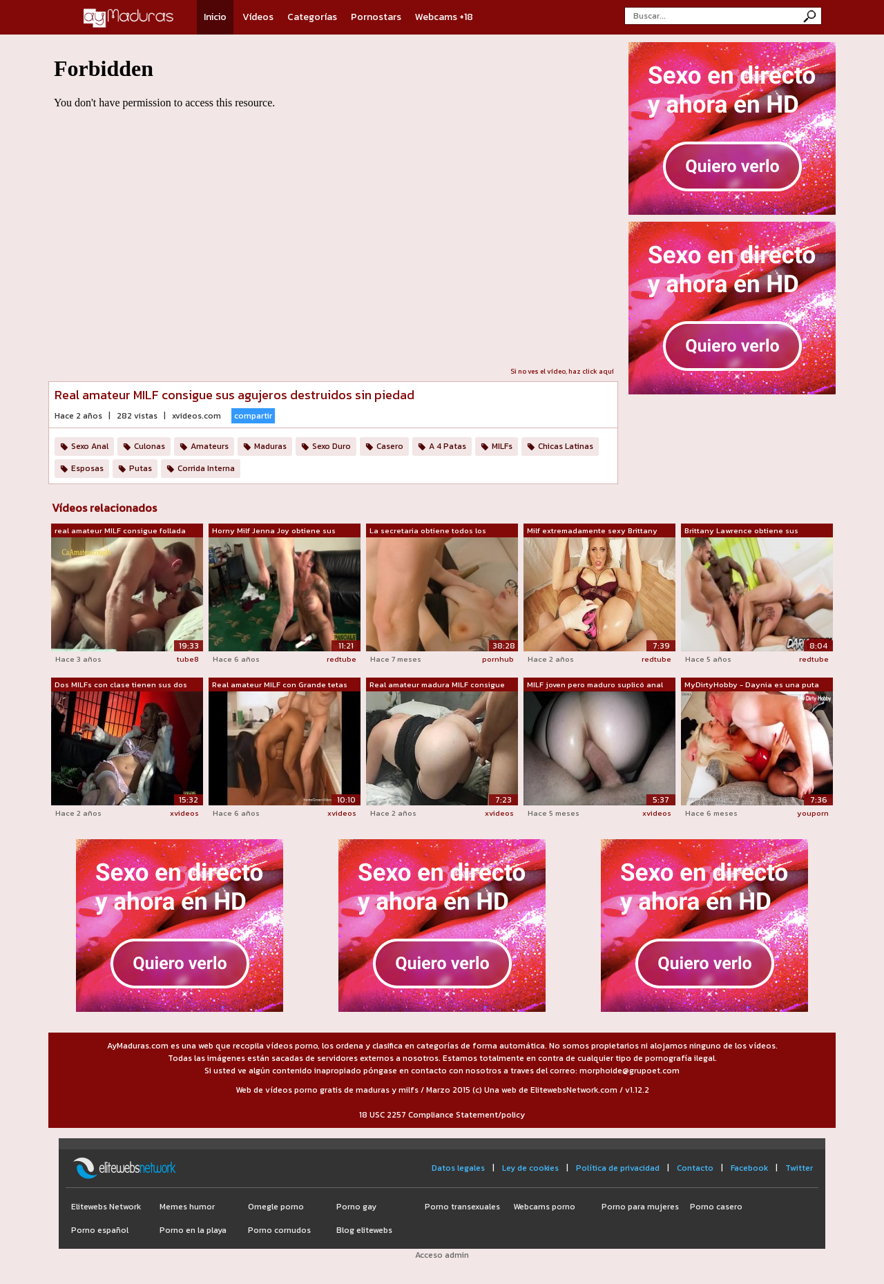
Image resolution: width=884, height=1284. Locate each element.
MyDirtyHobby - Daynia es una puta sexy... (751, 685)
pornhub (498, 658)
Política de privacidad (618, 1168)
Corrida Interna (206, 468)
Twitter (799, 1168)
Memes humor (187, 1206)
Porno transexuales (462, 1206)
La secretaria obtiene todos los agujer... (427, 531)
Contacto (695, 1168)
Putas (140, 468)
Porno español (99, 1230)
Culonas (149, 446)
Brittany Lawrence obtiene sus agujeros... (741, 531)
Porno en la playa (193, 1230)
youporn (813, 812)
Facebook (749, 1168)
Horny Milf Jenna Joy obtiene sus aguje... (274, 531)
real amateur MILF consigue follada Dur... (120, 531)
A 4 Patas (447, 446)
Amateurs (210, 446)
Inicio (215, 17)
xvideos (184, 812)
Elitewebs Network (106, 1206)
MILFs (502, 446)
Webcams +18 (444, 17)
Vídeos (257, 17)
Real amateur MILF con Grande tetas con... (279, 685)
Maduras (270, 446)
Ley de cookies (530, 1168)
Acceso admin (442, 1255)
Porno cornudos (279, 1230)
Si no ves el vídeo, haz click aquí (562, 371)
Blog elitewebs (364, 1230)
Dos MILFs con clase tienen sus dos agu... (121, 685)
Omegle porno (276, 1206)
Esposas (87, 468)
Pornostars (376, 17)
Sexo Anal (89, 446)
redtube (341, 658)
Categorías (312, 17)
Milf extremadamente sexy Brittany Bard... (592, 531)
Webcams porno (544, 1206)
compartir (253, 416)
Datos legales (458, 1168)
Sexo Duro (331, 446)
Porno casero (716, 1206)
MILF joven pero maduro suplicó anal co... (595, 685)
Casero (389, 446)
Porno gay (356, 1206)
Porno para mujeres (640, 1206)
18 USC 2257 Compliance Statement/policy (442, 1115)
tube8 (188, 658)
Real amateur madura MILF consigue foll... (437, 685)
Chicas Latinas (565, 446)
